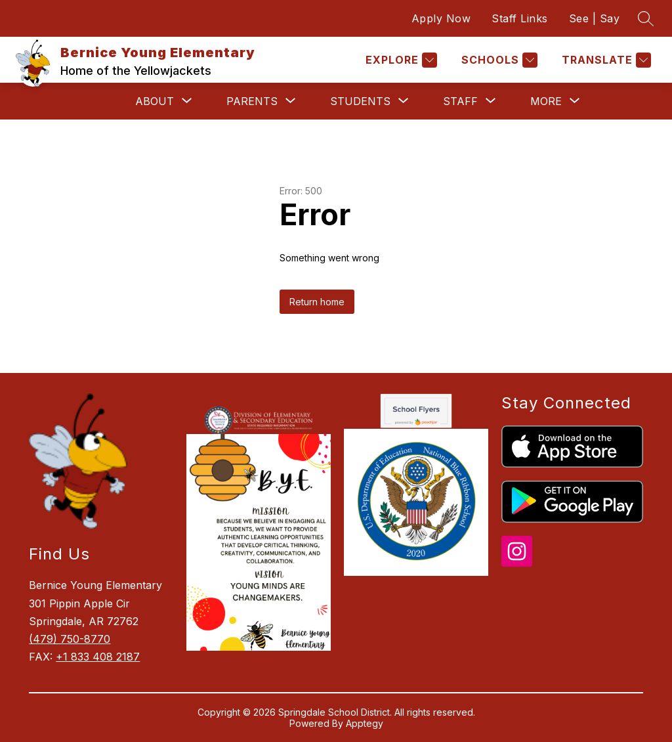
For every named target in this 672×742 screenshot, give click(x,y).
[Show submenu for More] (546, 101)
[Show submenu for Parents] (252, 101)
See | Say (594, 18)
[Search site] (646, 18)
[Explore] (399, 60)
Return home (317, 301)
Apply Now (441, 18)
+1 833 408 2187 (98, 656)
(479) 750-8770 (69, 638)
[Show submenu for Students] (360, 101)
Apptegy (364, 723)
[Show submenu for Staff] (460, 101)
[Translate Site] (604, 60)
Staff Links (520, 18)
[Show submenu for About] (154, 101)
